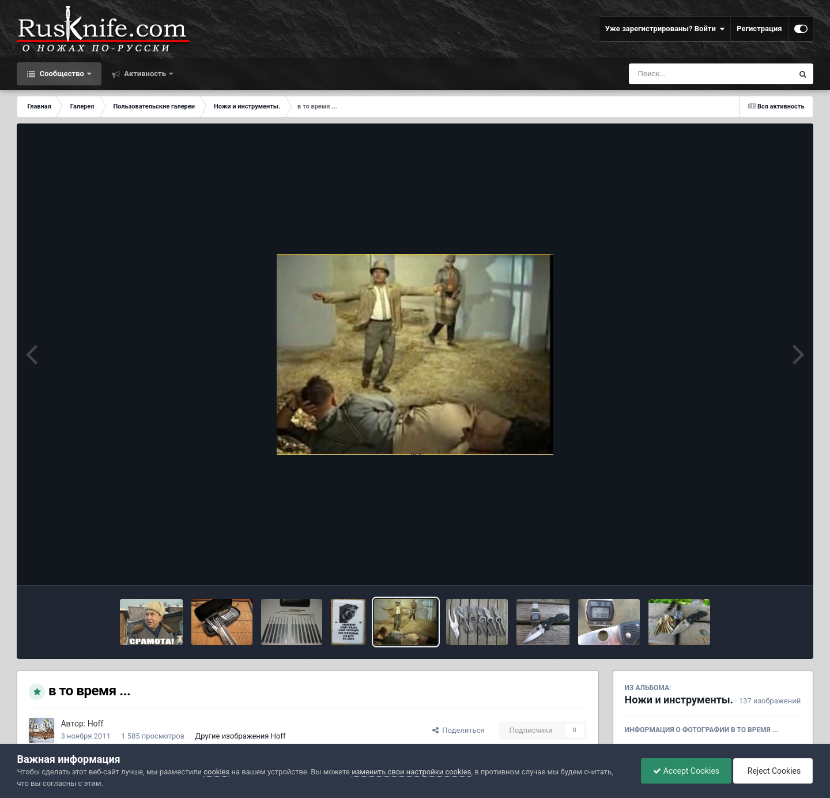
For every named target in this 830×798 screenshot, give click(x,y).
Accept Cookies (686, 770)
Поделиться (458, 730)
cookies (216, 771)
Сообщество (61, 73)
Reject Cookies (773, 770)
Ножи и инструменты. (679, 700)
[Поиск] (689, 73)
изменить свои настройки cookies (411, 771)
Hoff (96, 723)
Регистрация (759, 28)
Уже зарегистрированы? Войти (665, 29)
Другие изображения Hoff (240, 736)
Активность (145, 73)
